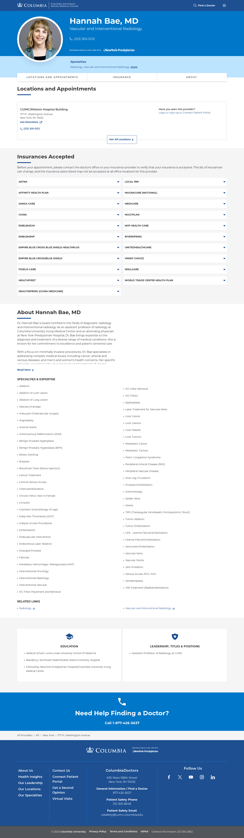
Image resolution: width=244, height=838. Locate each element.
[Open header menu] (224, 5)
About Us (25, 771)
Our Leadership (30, 783)
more (134, 67)
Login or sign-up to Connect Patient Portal (184, 112)
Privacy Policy (97, 831)
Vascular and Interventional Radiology (148, 608)
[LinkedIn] (212, 777)
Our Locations (29, 789)
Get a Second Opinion (62, 790)
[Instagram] (201, 777)
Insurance (122, 77)
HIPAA (144, 831)
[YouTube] (190, 777)
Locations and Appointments (52, 77)
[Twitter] (179, 777)
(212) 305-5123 (84, 39)
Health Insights (30, 777)
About (191, 77)
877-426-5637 (122, 792)
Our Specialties (30, 795)
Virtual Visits (62, 799)
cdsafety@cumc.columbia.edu (122, 814)
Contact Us (61, 771)
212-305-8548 (122, 803)
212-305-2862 (185, 831)
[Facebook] (168, 777)
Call (122, 723)
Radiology (25, 608)
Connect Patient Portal (65, 779)
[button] (122, 139)
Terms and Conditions (123, 831)
